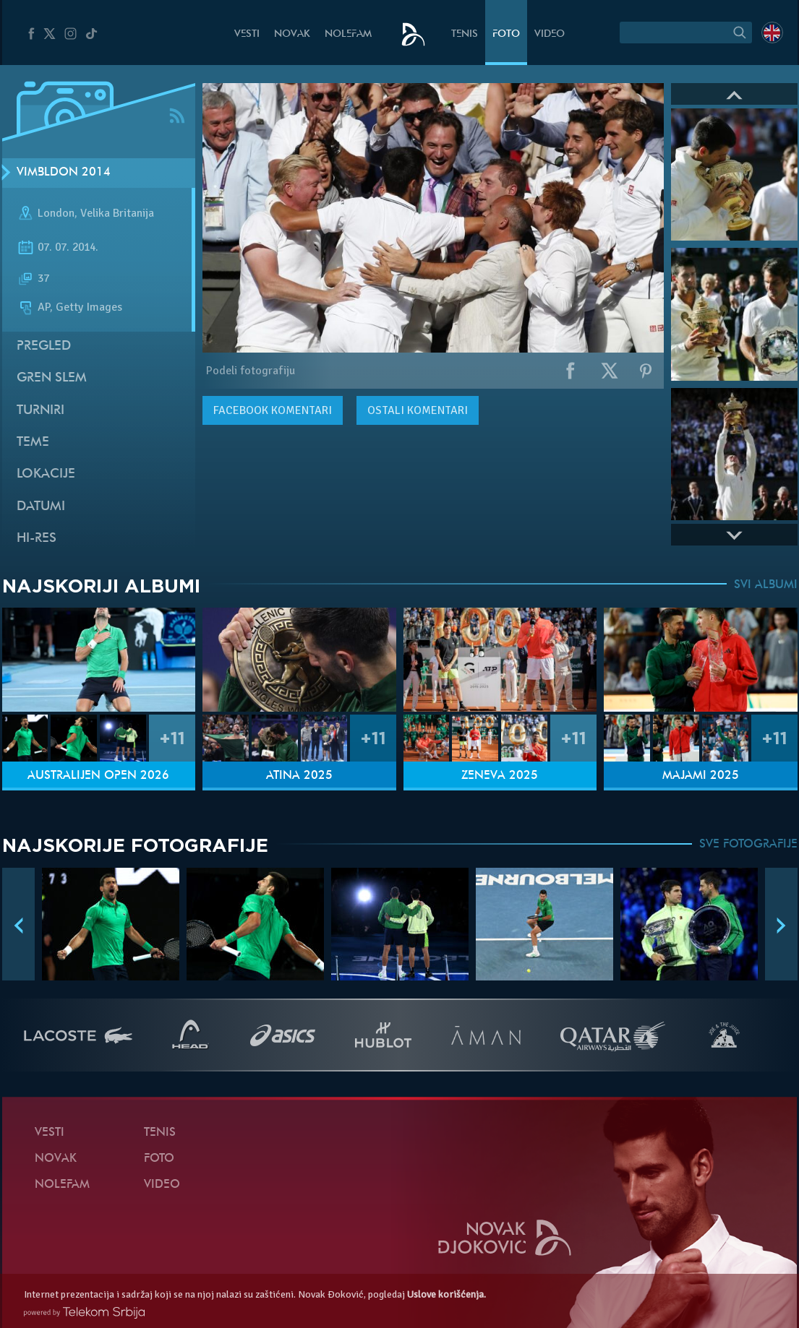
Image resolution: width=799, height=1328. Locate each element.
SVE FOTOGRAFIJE (748, 844)
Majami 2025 (700, 776)
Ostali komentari (417, 410)
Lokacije (46, 474)
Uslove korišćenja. (446, 1294)
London (56, 213)
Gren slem (52, 378)
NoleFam (348, 34)
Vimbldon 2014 (64, 172)
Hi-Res (36, 539)
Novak (292, 34)
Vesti (247, 34)
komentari (272, 410)
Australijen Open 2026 (98, 776)
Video (549, 34)
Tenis (464, 34)
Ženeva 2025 (499, 776)
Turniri (40, 411)
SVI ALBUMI (766, 585)
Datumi (41, 507)
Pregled (44, 346)
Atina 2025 (299, 776)
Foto (506, 34)
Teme (33, 442)
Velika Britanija (117, 213)
